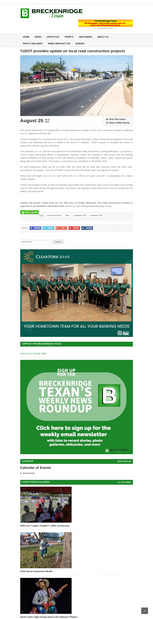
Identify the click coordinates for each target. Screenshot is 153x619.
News (38, 36)
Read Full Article (27, 473)
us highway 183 (96, 215)
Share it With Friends (118, 123)
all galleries (124, 482)
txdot (67, 215)
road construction (54, 215)
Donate (80, 43)
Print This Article (116, 119)
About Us (104, 37)
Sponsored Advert (105, 28)
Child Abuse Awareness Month (36, 571)
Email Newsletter (59, 43)
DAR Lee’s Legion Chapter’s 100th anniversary (44, 525)
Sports (69, 36)
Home (26, 36)
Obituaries (85, 36)
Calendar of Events (35, 468)
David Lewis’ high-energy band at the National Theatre (48, 617)
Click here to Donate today (33, 353)
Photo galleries (33, 43)
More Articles (124, 461)
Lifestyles (53, 36)
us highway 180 (79, 215)
